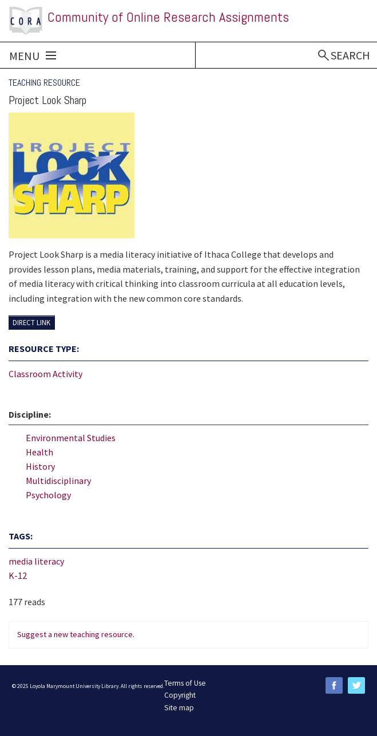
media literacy (36, 561)
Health (39, 452)
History (40, 466)
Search (350, 55)
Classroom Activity (45, 373)
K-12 (18, 575)
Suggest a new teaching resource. (75, 634)
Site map (179, 708)
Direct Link (31, 322)
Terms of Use (185, 683)
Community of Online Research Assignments (168, 17)
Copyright (180, 695)
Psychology (48, 495)
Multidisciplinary (58, 480)
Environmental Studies (71, 437)
